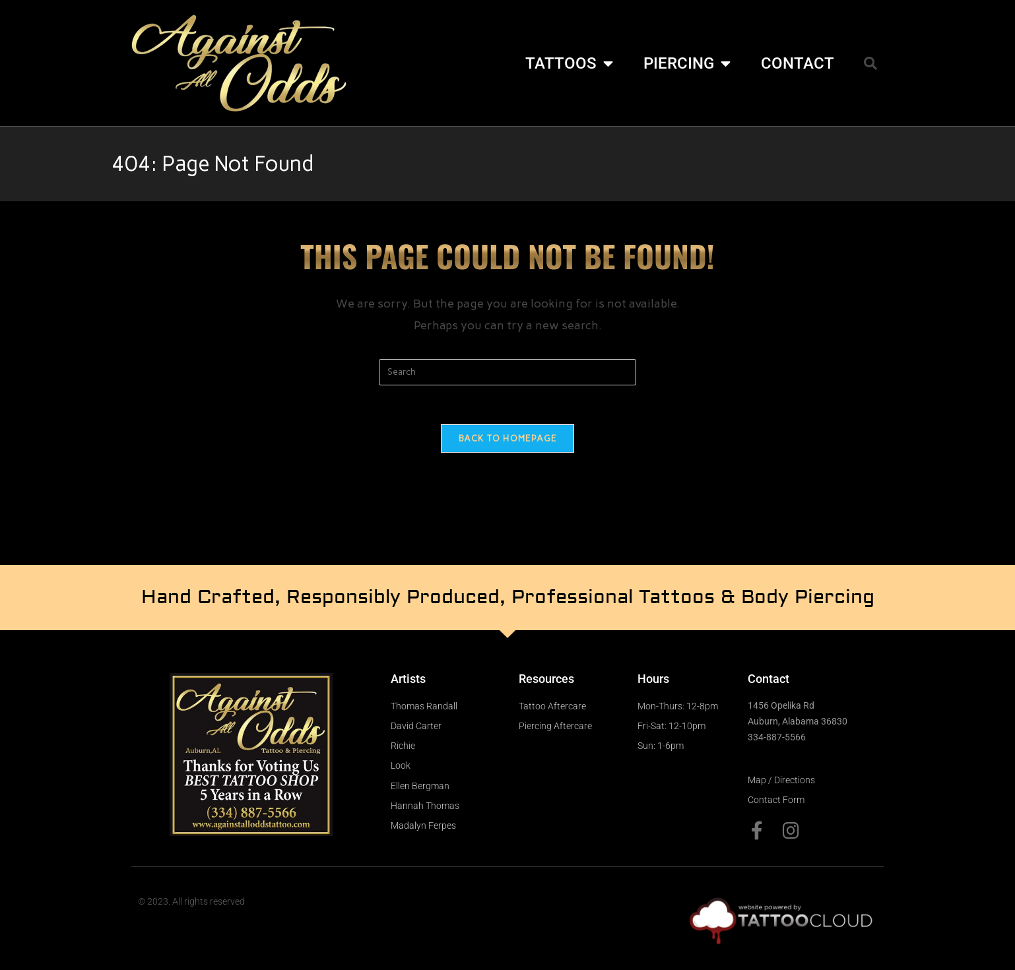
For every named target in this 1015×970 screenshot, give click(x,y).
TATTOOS (569, 63)
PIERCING (687, 63)
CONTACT (797, 63)
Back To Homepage (507, 439)
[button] (870, 63)
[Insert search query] (507, 372)
